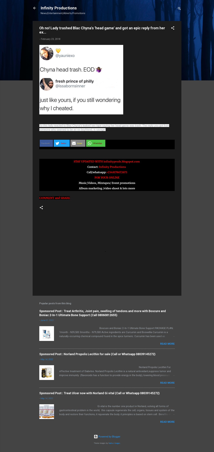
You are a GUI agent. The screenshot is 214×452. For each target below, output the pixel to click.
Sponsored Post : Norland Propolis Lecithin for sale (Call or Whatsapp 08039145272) (97, 354)
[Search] (179, 9)
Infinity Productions (59, 8)
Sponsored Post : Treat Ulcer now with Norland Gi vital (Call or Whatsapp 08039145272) (99, 393)
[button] (173, 28)
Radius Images (114, 443)
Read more (167, 343)
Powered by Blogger (107, 436)
